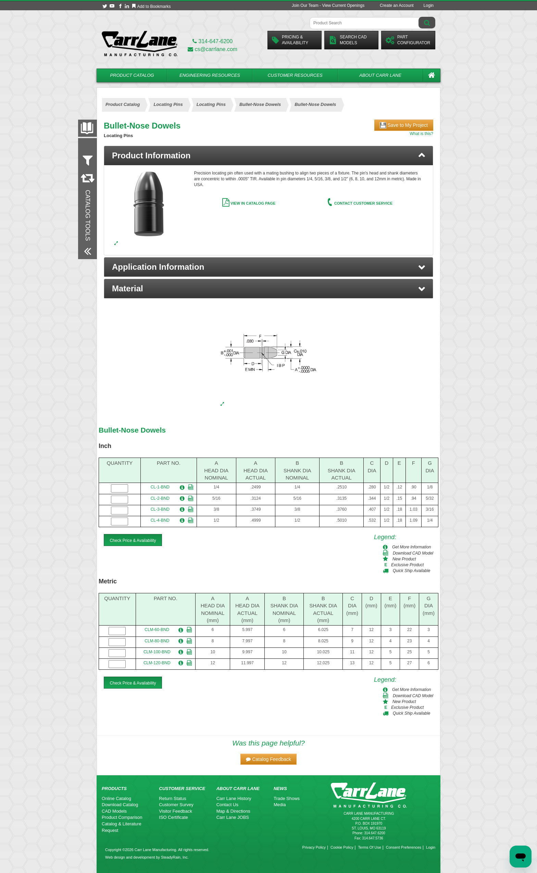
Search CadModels (348, 40)
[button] (268, 267)
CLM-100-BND (157, 652)
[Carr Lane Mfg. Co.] (139, 43)
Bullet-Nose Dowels (132, 430)
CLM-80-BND (157, 641)
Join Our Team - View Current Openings (328, 5)
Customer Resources (294, 75)
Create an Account (397, 5)
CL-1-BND (160, 487)
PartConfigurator (408, 40)
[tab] (268, 155)
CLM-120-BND (157, 662)
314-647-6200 (212, 41)
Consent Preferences (403, 847)
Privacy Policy (314, 847)
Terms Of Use (369, 847)
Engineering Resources (209, 75)
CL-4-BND (160, 520)
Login (429, 5)
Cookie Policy (341, 847)
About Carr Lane (380, 75)
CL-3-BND (160, 509)
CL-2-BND (160, 498)
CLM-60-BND (157, 629)
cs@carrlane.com (212, 49)
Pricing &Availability (290, 40)
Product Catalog (132, 75)
